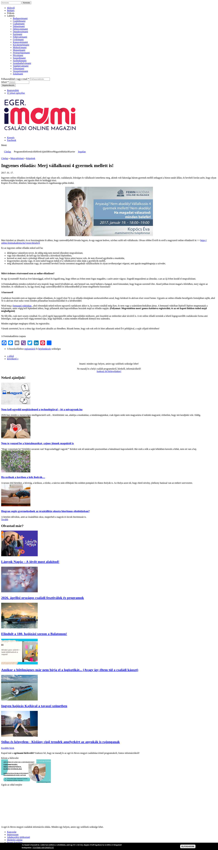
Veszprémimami (20, 71)
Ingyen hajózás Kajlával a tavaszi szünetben (34, 706)
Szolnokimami (19, 60)
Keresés (10, 137)
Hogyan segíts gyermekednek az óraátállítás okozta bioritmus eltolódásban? (45, 511)
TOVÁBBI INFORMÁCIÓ (43, 847)
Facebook (11, 140)
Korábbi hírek (7, 748)
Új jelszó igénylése (16, 93)
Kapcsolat (11, 832)
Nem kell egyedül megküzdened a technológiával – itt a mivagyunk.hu (41, 409)
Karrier (71, 151)
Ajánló (44, 151)
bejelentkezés (44, 349)
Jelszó (5, 82)
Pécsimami (18, 55)
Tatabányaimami (20, 66)
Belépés (10, 10)
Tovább (4, 519)
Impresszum (12, 834)
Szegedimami (19, 58)
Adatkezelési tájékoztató (18, 837)
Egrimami (17, 34)
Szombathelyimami (22, 63)
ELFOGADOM (187, 846)
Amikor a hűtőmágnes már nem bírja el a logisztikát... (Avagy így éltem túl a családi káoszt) (69, 670)
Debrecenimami (20, 29)
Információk (30, 151)
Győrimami (18, 39)
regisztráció (29, 349)
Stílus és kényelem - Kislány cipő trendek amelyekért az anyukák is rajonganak (60, 742)
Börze (50, 151)
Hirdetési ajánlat (14, 840)
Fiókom (10, 13)
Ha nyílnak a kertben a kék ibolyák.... (23, 477)
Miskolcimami (19, 47)
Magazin (57, 151)
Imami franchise (14, 842)
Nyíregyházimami (21, 52)
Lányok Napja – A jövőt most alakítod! (30, 562)
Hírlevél (11, 8)
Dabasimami (19, 26)
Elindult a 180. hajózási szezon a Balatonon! (34, 634)
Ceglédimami (19, 21)
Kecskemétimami (21, 45)
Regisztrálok (13, 90)
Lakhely (11, 16)
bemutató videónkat (22, 305)
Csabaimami (19, 23)
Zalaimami (18, 74)
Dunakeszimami (20, 31)
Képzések (30, 158)
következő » (12, 359)
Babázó (64, 151)
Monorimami (19, 50)
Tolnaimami (18, 68)
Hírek (38, 151)
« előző (10, 356)
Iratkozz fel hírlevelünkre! (109, 371)
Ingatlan (82, 151)
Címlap (7, 151)
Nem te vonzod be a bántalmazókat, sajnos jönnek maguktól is (37, 443)
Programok (19, 151)
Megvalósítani (17, 158)
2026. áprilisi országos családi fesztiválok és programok (42, 598)
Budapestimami (20, 18)
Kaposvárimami (20, 42)
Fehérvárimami (20, 37)
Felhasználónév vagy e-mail (15, 79)
